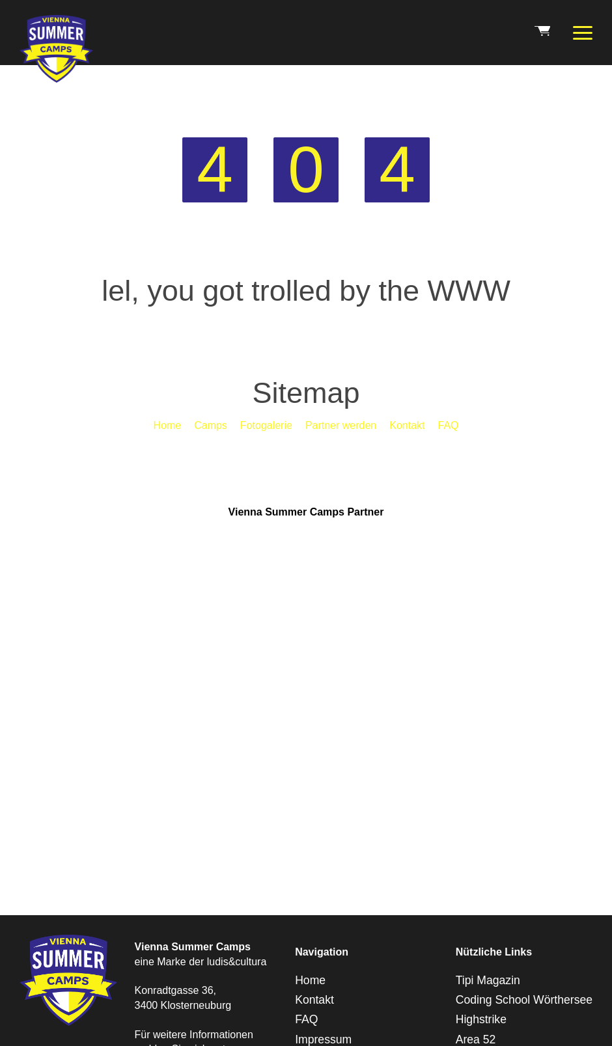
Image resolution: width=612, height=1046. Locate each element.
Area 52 (476, 1039)
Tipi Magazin (488, 980)
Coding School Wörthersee (524, 999)
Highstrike (481, 1019)
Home (167, 425)
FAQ (448, 425)
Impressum (323, 1039)
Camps (210, 425)
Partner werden (340, 425)
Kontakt (406, 425)
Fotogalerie (266, 425)
